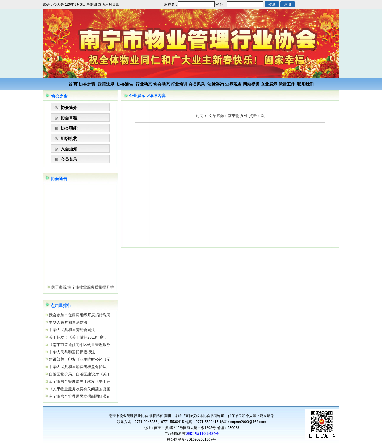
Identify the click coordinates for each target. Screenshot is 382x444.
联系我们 (305, 84)
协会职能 (69, 128)
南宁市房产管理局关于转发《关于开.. (80, 381)
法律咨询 (215, 84)
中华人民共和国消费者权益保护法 (77, 367)
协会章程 (69, 118)
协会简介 (69, 107)
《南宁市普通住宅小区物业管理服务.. (80, 344)
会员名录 (69, 159)
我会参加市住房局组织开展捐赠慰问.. (80, 315)
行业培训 (179, 84)
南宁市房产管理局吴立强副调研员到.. (80, 396)
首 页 (73, 84)
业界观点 (233, 84)
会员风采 (196, 84)
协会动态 (161, 84)
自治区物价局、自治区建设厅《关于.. (80, 374)
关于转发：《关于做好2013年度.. (77, 337)
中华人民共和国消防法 (68, 322)
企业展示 (269, 84)
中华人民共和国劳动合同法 (71, 330)
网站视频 (251, 84)
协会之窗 (87, 84)
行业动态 (144, 84)
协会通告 (125, 84)
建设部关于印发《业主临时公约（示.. (80, 359)
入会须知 (69, 149)
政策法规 (106, 84)
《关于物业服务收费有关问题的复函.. (80, 389)
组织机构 (69, 138)
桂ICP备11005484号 (202, 434)
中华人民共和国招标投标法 (71, 352)
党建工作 (286, 84)
